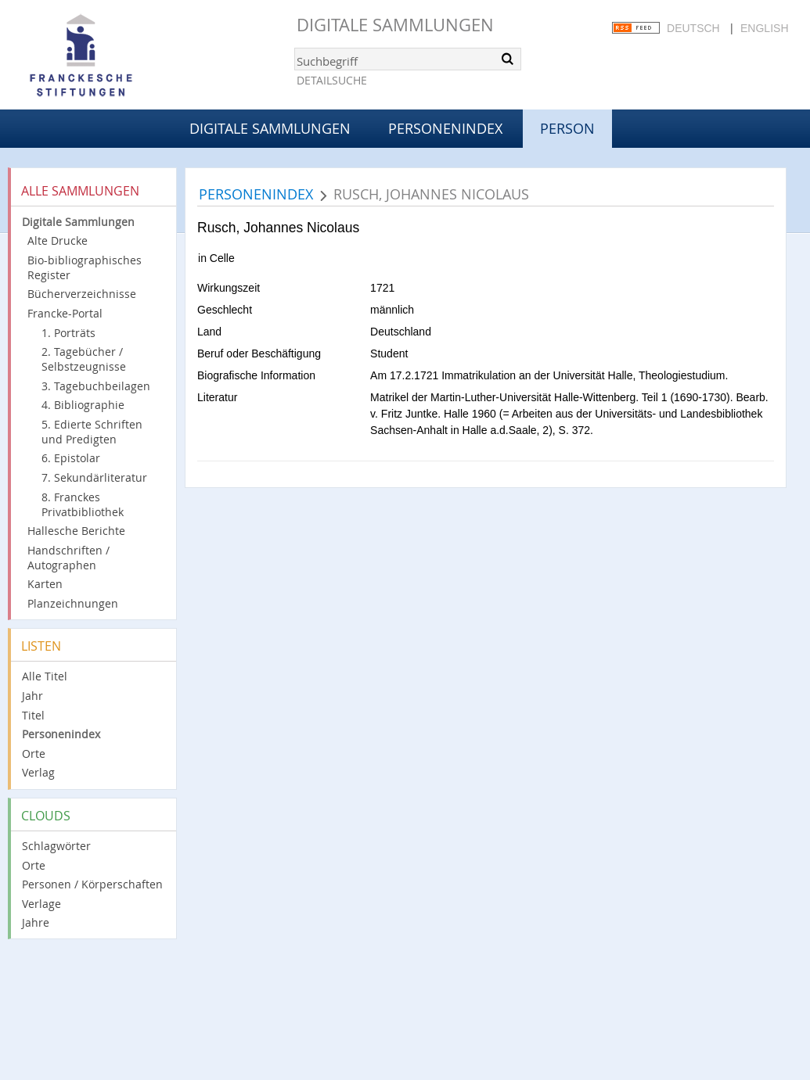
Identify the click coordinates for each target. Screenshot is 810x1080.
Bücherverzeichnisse (81, 293)
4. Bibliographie (82, 404)
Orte (33, 753)
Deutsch (693, 28)
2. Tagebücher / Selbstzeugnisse (83, 359)
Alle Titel (44, 676)
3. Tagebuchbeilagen (95, 386)
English (764, 28)
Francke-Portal (65, 313)
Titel (33, 715)
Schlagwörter (56, 845)
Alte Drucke (57, 240)
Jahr (32, 695)
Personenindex (445, 128)
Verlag (38, 772)
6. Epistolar (70, 457)
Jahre (35, 922)
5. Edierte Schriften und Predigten (91, 432)
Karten (45, 583)
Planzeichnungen (72, 603)
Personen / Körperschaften (92, 884)
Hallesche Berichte (76, 530)
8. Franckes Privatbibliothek (82, 504)
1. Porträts (68, 332)
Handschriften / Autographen (68, 557)
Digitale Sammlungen (395, 24)
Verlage (41, 903)
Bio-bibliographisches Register (84, 267)
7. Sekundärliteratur (94, 477)
